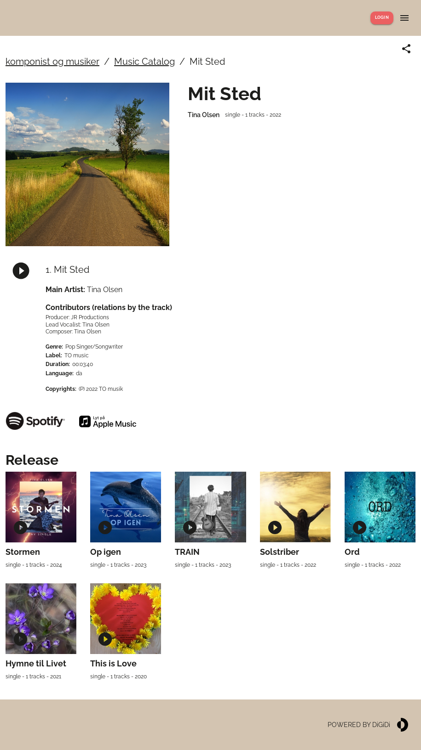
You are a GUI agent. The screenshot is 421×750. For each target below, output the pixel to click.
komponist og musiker (52, 61)
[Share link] (406, 49)
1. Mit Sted (67, 269)
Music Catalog (144, 61)
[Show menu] (404, 18)
